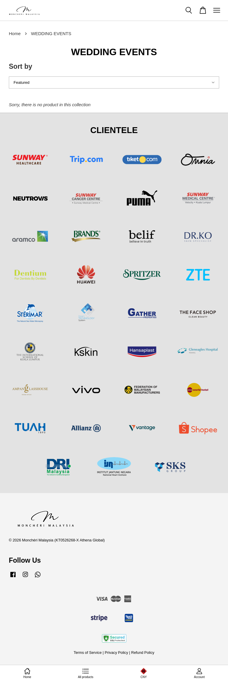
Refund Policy (142, 652)
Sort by (20, 66)
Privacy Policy (116, 652)
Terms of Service (88, 652)
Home (15, 33)
